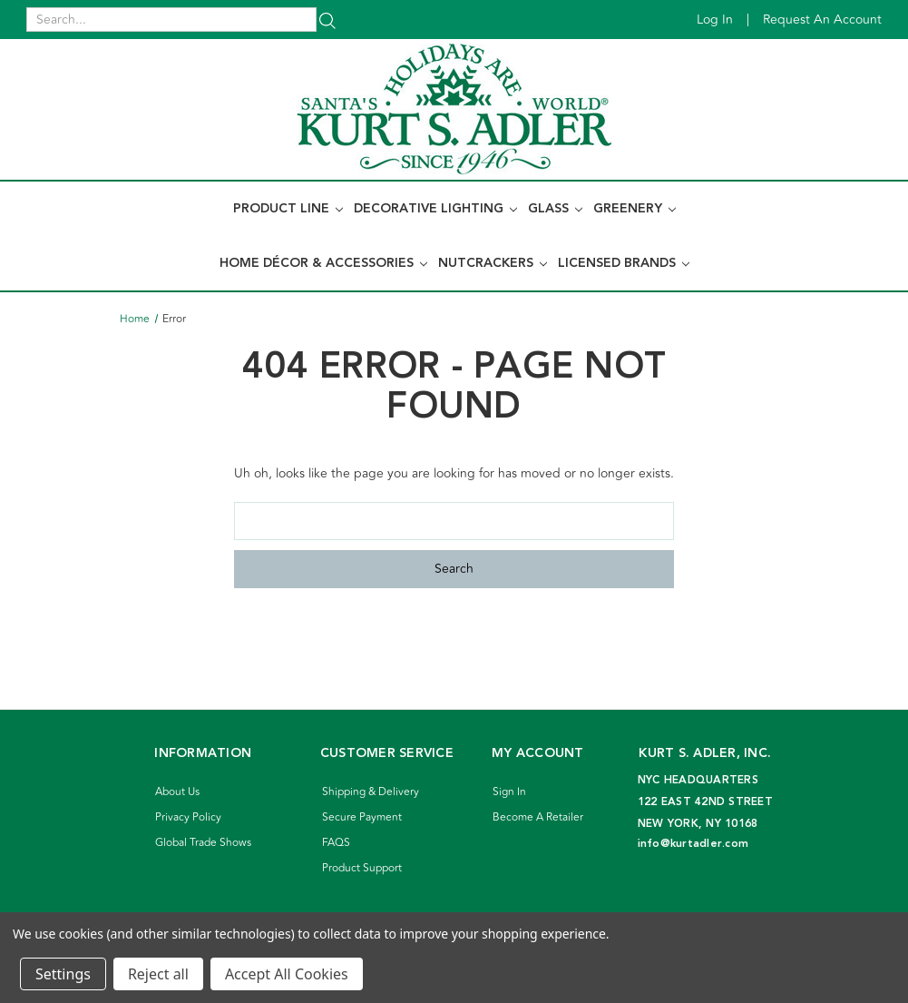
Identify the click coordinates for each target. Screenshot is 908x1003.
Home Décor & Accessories (323, 263)
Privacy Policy (188, 817)
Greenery (634, 209)
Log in (715, 19)
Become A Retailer (538, 817)
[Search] (327, 19)
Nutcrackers (492, 263)
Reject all (158, 974)
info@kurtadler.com (693, 843)
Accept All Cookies (286, 974)
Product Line (288, 209)
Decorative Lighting (435, 209)
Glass (555, 209)
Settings (63, 974)
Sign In (509, 792)
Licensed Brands (623, 263)
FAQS (336, 842)
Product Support (362, 868)
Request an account (822, 19)
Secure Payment (362, 817)
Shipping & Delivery (370, 792)
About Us (177, 792)
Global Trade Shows (203, 842)
